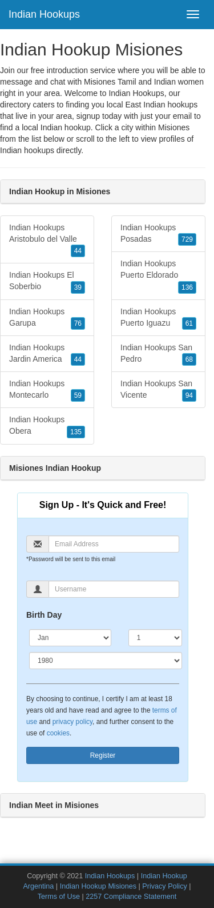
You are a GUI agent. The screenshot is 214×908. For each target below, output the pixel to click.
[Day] (155, 637)
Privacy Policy (164, 886)
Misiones (173, 127)
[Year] (105, 660)
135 (76, 432)
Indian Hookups (44, 14)
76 (78, 323)
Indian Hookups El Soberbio (47, 281)
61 (189, 323)
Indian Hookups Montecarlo (47, 390)
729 (187, 239)
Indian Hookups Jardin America (47, 354)
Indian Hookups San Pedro (158, 354)
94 (189, 395)
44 (78, 251)
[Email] (114, 544)
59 (78, 395)
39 (78, 287)
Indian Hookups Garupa (47, 318)
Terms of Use (59, 897)
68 (189, 359)
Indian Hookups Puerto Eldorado (158, 276)
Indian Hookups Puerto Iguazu (158, 318)
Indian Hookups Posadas (158, 234)
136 (187, 287)
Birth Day (44, 614)
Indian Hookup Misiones (98, 886)
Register (103, 755)
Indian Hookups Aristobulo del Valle (47, 240)
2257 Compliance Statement (131, 897)
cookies (58, 733)
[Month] (70, 637)
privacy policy (72, 722)
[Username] (114, 589)
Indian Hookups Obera (47, 426)
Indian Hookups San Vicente (158, 390)
